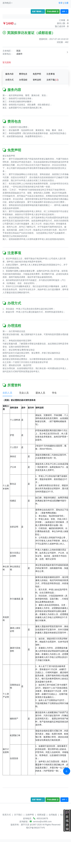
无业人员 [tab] (24, 392)
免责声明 (37, 74)
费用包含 (23, 74)
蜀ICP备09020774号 (35, 828)
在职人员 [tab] (7, 392)
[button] (7, 2)
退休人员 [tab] (40, 392)
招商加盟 (41, 815)
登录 (60, 3)
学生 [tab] (54, 392)
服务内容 (9, 74)
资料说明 (37, 80)
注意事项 (50, 74)
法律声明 (30, 815)
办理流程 (23, 80)
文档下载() (52, 80)
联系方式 (7, 815)
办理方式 (9, 80)
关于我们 (18, 815)
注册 (66, 3)
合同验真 (53, 815)
